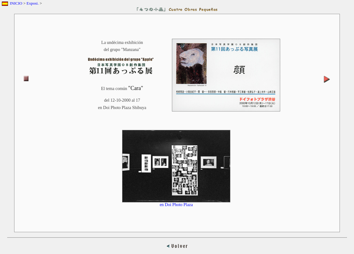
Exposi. (32, 3)
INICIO (16, 3)
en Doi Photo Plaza (176, 203)
